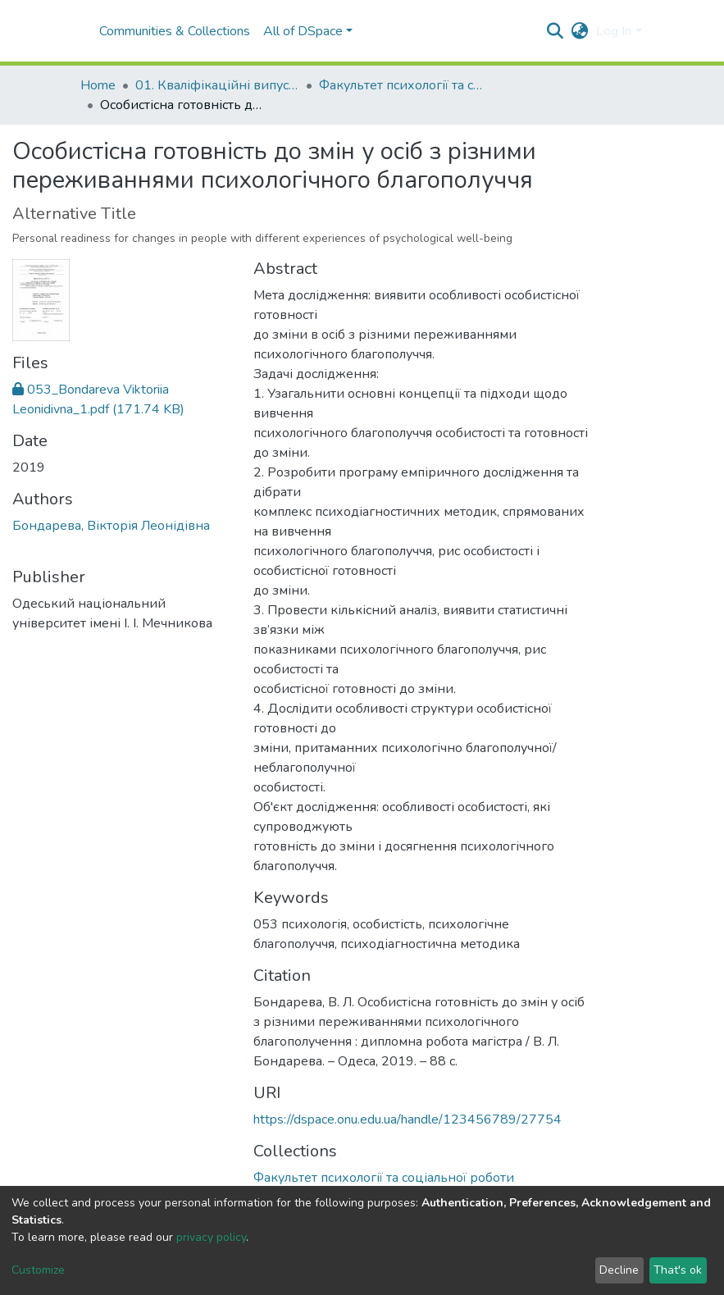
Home (98, 85)
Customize (38, 1270)
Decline (619, 1270)
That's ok (677, 1270)
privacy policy (211, 1237)
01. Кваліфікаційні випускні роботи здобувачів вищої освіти (217, 85)
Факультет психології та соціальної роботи (401, 85)
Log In (613, 31)
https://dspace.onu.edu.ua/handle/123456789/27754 (407, 1119)
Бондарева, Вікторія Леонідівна (111, 526)
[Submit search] (555, 31)
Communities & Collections (174, 31)
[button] (579, 31)
